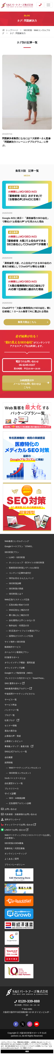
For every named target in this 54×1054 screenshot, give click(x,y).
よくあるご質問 (12, 859)
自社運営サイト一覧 (14, 783)
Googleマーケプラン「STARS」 (19, 546)
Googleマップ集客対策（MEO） (19, 673)
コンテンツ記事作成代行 (20, 573)
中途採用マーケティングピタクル (20, 694)
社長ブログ (12, 720)
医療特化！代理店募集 (15, 848)
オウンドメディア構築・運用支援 (20, 662)
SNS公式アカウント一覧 (16, 751)
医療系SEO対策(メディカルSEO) (24, 568)
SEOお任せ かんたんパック (21, 578)
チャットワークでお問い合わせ (20, 825)
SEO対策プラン (12, 552)
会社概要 (9, 757)
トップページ (12, 30)
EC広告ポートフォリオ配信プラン (24, 631)
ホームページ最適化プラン (17, 652)
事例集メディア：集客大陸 (19, 746)
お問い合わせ (11, 809)
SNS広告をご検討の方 (19, 610)
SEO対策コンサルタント (20, 773)
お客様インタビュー (14, 741)
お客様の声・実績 (13, 736)
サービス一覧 (11, 699)
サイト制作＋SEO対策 (15, 642)
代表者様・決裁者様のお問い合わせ (21, 814)
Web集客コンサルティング (17, 541)
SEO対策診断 (15, 583)
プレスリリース (12, 788)
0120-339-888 (27, 1001)
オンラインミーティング (16, 853)
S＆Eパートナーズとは (15, 778)
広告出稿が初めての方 (19, 605)
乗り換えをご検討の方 (19, 615)
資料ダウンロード (13, 819)
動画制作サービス (13, 647)
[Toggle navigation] (48, 5)
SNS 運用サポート (15, 683)
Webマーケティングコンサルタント (25, 768)
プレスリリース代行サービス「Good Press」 (25, 678)
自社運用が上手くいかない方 (22, 620)
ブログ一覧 (10, 715)
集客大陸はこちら (33, 322)
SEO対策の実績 (16, 588)
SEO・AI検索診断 (17, 798)
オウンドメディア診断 (15, 668)
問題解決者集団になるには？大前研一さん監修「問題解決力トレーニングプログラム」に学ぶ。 (26, 142)
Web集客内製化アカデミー (18, 688)
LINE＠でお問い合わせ (16, 830)
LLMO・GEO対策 (17, 557)
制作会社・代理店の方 (19, 625)
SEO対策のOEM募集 (14, 843)
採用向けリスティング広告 (21, 636)
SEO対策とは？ (16, 594)
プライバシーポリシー (15, 864)
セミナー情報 (11, 725)
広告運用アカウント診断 (20, 803)
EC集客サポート (12, 657)
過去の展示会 (11, 731)
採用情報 (9, 762)
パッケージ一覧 (12, 710)
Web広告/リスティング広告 (17, 599)
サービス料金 (11, 705)
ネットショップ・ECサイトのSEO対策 (26, 562)
